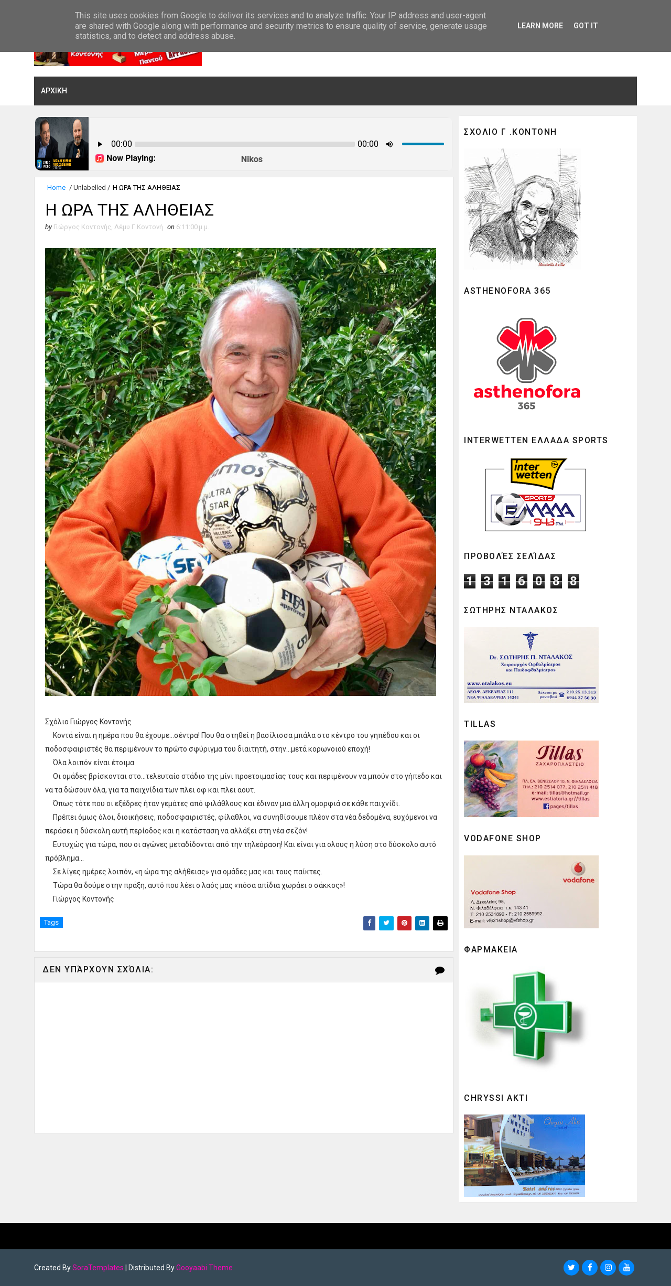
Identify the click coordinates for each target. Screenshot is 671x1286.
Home (56, 187)
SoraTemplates (98, 1267)
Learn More (540, 26)
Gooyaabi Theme (204, 1267)
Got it (585, 26)
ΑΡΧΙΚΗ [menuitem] (54, 91)
